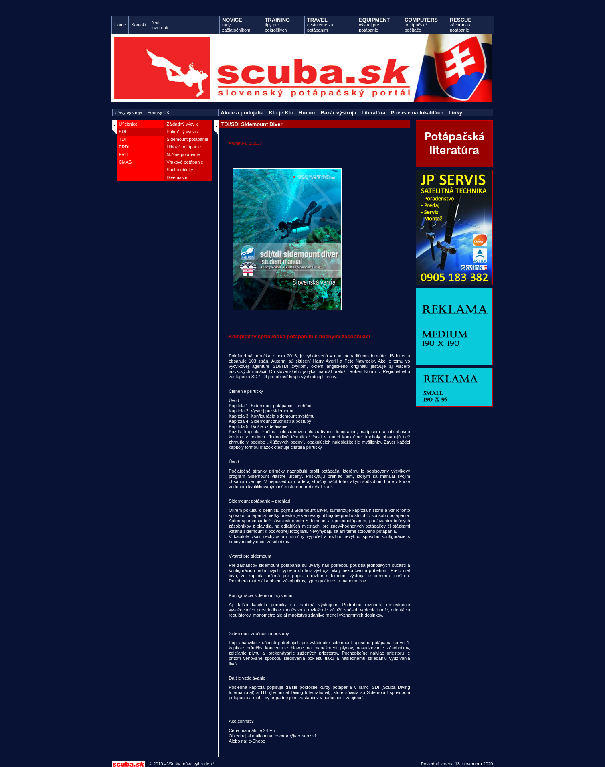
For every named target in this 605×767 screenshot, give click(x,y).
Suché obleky (180, 169)
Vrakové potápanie (185, 162)
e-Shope (257, 741)
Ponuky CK (159, 112)
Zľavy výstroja (128, 112)
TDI (122, 139)
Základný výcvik (182, 124)
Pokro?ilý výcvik (182, 131)
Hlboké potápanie (184, 146)
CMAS (125, 162)
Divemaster (178, 177)
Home (120, 24)
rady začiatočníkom (236, 24)
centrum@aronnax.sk (296, 735)
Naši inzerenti (160, 25)
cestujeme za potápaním (320, 24)
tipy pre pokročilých (277, 24)
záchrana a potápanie (460, 24)
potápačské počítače (421, 24)
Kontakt (138, 24)
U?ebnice (128, 124)
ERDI (124, 146)
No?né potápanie (183, 154)
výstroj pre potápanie (374, 24)
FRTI (124, 154)
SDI (122, 131)
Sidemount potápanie (187, 139)
